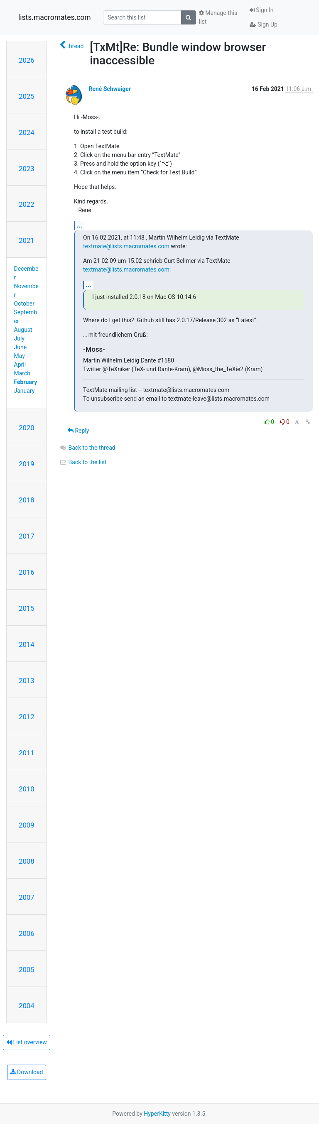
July (19, 338)
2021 (26, 240)
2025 (26, 96)
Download (26, 1072)
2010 (26, 789)
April (20, 364)
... (79, 225)
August (23, 329)
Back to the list (82, 462)
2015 (26, 608)
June (20, 347)
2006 (26, 933)
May (19, 356)
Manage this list (218, 17)
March (22, 373)
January (24, 390)
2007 (26, 897)
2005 (26, 969)
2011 (26, 753)
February (25, 382)
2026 (26, 60)
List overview (26, 1042)
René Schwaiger (109, 89)
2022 (26, 204)
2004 (26, 1006)
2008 (26, 861)
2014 (26, 644)
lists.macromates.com (54, 17)
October (24, 303)
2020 (26, 428)
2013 (26, 680)
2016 (26, 572)
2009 (26, 825)
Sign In (262, 10)
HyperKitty (157, 1113)
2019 (26, 464)
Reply (78, 430)
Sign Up (263, 24)
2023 (26, 168)
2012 (26, 717)
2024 (26, 132)
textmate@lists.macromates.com (126, 246)
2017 (26, 536)
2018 (26, 500)
